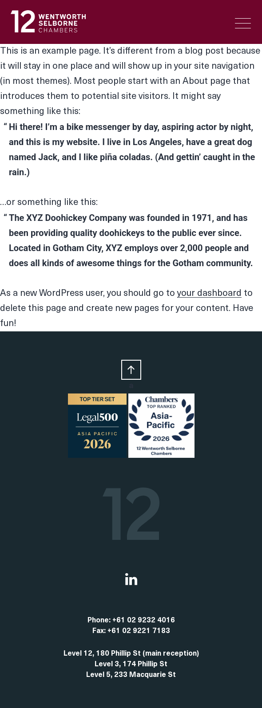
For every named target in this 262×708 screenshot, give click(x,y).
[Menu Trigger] (243, 23)
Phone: (99, 620)
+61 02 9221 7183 (138, 631)
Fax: (99, 631)
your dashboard (209, 293)
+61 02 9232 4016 (143, 620)
